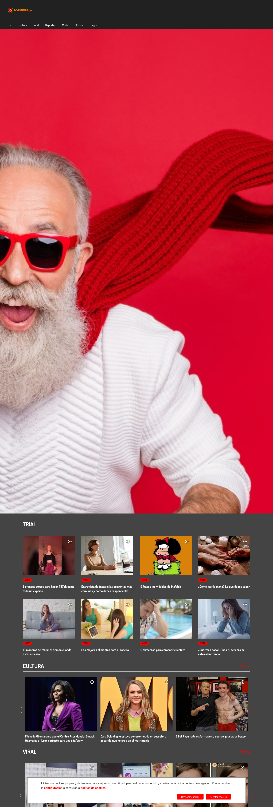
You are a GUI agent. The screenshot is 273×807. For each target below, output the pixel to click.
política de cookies (93, 787)
